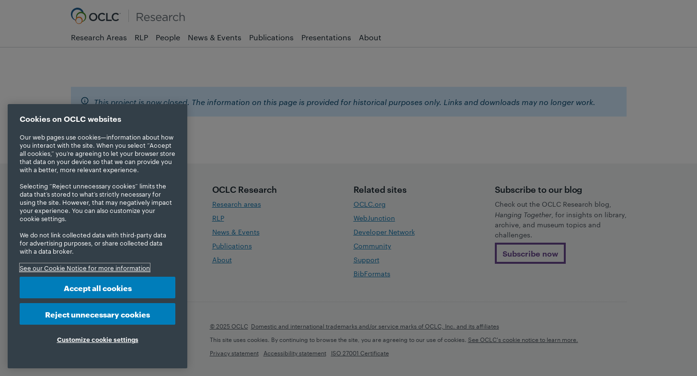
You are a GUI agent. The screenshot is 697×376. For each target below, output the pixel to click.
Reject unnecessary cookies (97, 313)
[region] (97, 236)
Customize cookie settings (97, 339)
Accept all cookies (98, 287)
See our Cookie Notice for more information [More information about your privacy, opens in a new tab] (85, 267)
